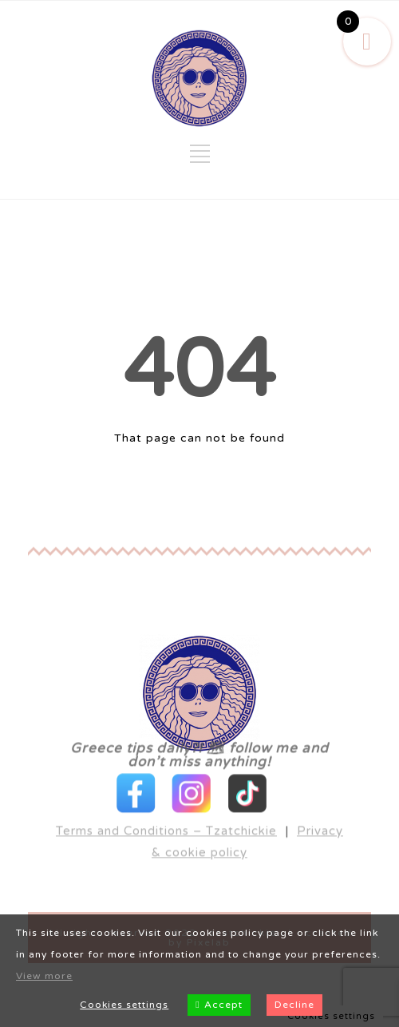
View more (44, 975)
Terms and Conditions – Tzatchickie (166, 803)
